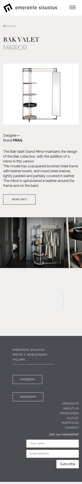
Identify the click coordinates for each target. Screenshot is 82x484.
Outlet (73, 418)
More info (19, 199)
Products (70, 403)
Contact (72, 427)
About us (71, 408)
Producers (69, 413)
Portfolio (70, 422)
